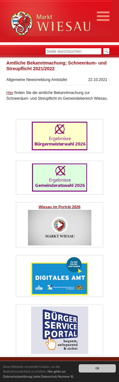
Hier (9, 92)
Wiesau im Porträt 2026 (60, 207)
